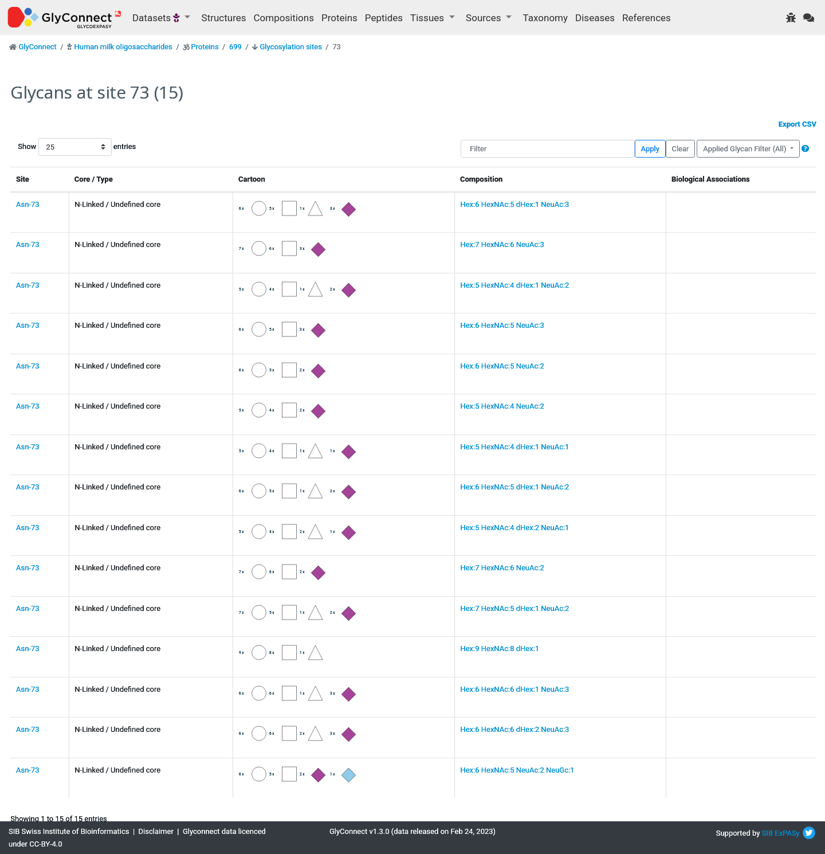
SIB (767, 833)
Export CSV (797, 124)
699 (235, 46)
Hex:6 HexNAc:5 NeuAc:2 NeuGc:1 (517, 770)
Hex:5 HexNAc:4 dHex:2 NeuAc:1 (514, 527)
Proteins (339, 17)
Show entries (54, 147)
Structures (224, 17)
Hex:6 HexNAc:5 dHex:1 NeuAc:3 (514, 204)
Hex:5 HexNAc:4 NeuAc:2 (502, 406)
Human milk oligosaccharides (123, 46)
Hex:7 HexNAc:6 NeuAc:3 (502, 244)
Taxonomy (545, 17)
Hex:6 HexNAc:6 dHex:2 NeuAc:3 (514, 729)
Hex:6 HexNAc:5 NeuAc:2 (502, 366)
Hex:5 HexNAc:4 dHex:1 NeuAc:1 (514, 446)
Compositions (284, 17)
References (646, 17)
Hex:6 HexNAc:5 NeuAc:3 (502, 325)
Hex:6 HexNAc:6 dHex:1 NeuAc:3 (514, 689)
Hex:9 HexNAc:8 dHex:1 (499, 648)
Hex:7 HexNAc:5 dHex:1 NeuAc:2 (514, 608)
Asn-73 (28, 204)
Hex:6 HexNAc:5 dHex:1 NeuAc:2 (514, 487)
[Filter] (547, 149)
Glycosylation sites (291, 46)
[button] (805, 148)
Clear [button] (680, 148)
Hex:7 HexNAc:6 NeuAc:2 (502, 567)
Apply (650, 148)
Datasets (157, 17)
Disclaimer (156, 831)
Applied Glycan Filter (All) (745, 148)
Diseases (595, 17)
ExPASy (787, 833)
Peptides (384, 17)
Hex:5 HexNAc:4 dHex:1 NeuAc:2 (514, 285)
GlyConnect (37, 46)
